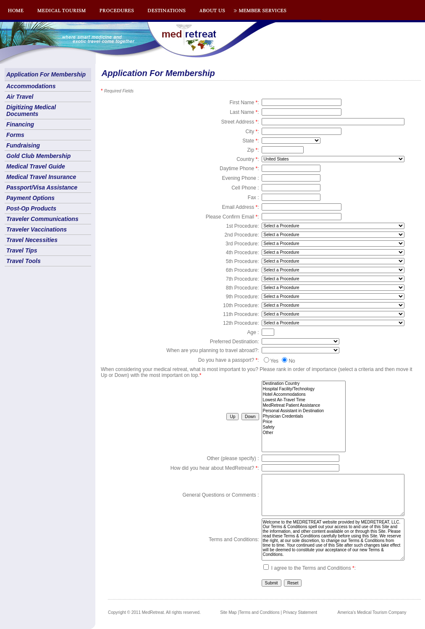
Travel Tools (23, 261)
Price (303, 422)
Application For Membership (46, 74)
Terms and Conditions (259, 612)
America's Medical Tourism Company (372, 612)
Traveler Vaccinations (36, 229)
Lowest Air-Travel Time (303, 400)
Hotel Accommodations (303, 394)
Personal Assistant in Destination (303, 411)
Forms (15, 135)
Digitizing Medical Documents (31, 110)
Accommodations (30, 86)
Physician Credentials (303, 416)
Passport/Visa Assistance (41, 187)
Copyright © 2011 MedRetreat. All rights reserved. (154, 612)
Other (303, 433)
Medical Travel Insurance (41, 177)
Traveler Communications (42, 219)
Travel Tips (21, 250)
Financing (20, 124)
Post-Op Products (31, 208)
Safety (303, 427)
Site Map (228, 612)
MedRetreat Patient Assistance (303, 405)
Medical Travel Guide (35, 166)
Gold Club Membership (38, 156)
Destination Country (303, 384)
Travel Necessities (32, 240)
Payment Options (30, 198)
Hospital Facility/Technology (303, 389)
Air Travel (19, 96)
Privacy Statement (300, 612)
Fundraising (23, 145)
